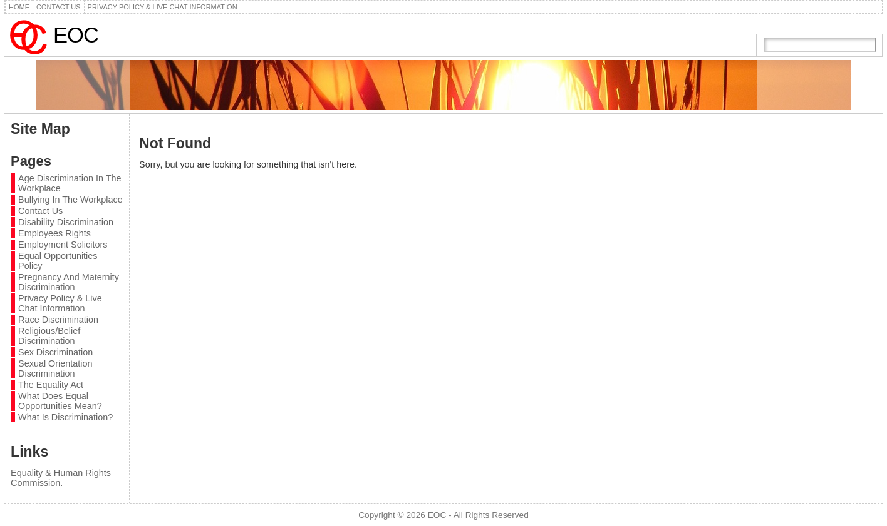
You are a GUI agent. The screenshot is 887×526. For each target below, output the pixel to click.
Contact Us (40, 211)
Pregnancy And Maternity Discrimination (68, 282)
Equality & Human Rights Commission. (61, 478)
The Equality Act (50, 385)
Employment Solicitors (62, 245)
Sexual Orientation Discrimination (55, 368)
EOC (75, 35)
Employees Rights (54, 233)
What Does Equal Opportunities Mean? (60, 401)
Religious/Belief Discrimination (49, 336)
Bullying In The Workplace (70, 200)
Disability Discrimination (65, 222)
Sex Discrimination (55, 352)
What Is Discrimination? (65, 417)
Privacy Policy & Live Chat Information (60, 303)
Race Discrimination (58, 320)
